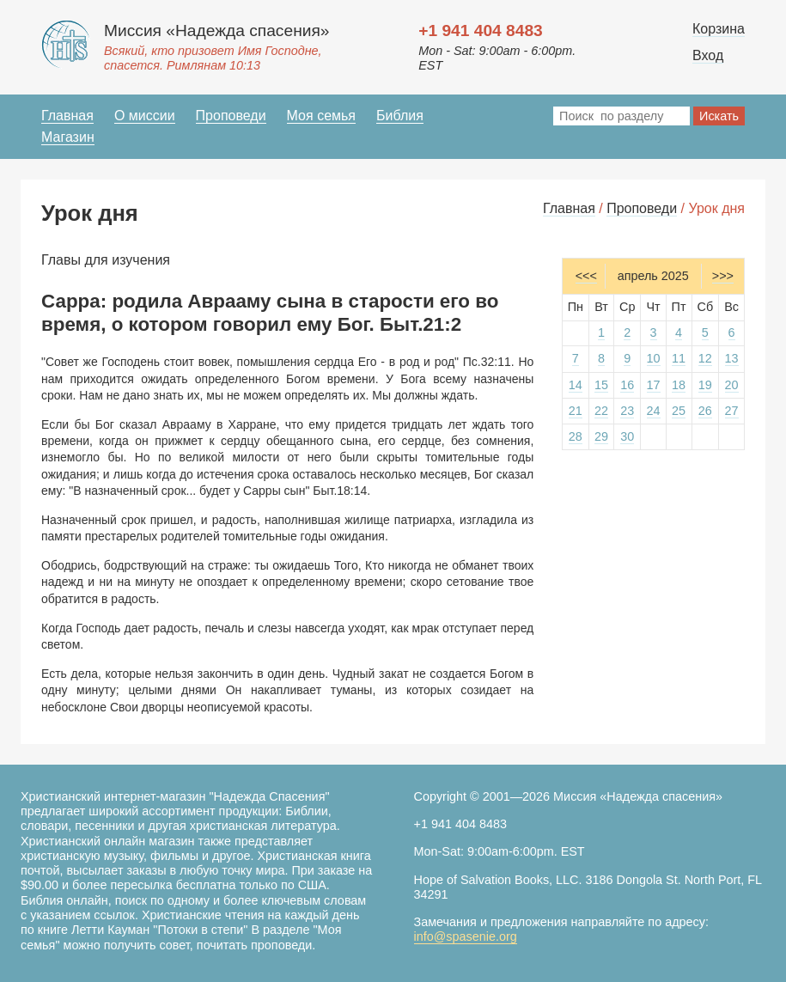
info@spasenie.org (465, 936)
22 (601, 411)
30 (627, 436)
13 (732, 358)
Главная (67, 115)
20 (732, 385)
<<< (586, 276)
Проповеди (231, 115)
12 (705, 358)
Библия (399, 115)
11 (678, 358)
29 (601, 436)
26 (705, 411)
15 (601, 385)
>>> (723, 276)
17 (654, 385)
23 (627, 411)
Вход (707, 55)
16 (627, 385)
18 (678, 385)
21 (575, 411)
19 (705, 385)
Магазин (67, 137)
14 (575, 385)
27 (732, 411)
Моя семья (321, 115)
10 (654, 358)
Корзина (718, 28)
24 (654, 411)
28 (575, 436)
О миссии (144, 115)
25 (678, 411)
